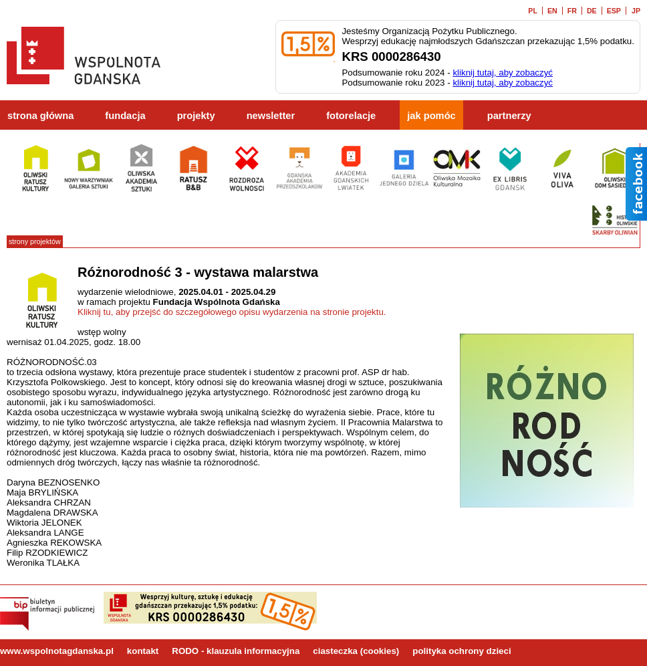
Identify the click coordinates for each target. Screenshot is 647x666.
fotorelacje (351, 115)
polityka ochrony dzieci (461, 651)
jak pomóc (431, 115)
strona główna (40, 115)
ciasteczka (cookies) (356, 651)
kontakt (142, 651)
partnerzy (509, 115)
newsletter (271, 115)
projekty (196, 115)
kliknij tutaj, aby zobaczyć (502, 73)
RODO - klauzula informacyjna (235, 651)
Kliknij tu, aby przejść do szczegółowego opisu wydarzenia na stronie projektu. (232, 312)
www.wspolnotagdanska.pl (57, 651)
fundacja (125, 115)
